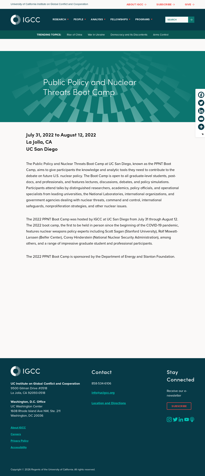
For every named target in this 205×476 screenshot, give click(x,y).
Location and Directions (109, 403)
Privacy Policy (19, 441)
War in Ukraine (96, 35)
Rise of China (74, 35)
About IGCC (18, 428)
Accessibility (19, 447)
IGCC (25, 20)
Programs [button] (142, 19)
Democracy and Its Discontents (129, 35)
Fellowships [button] (119, 19)
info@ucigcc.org (103, 392)
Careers (16, 434)
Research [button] (59, 19)
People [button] (78, 19)
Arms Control (160, 35)
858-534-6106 (101, 383)
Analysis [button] (97, 19)
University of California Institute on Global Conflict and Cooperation (49, 4)
